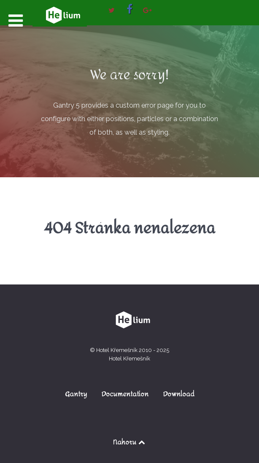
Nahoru (129, 442)
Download (178, 394)
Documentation (125, 394)
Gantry (76, 394)
